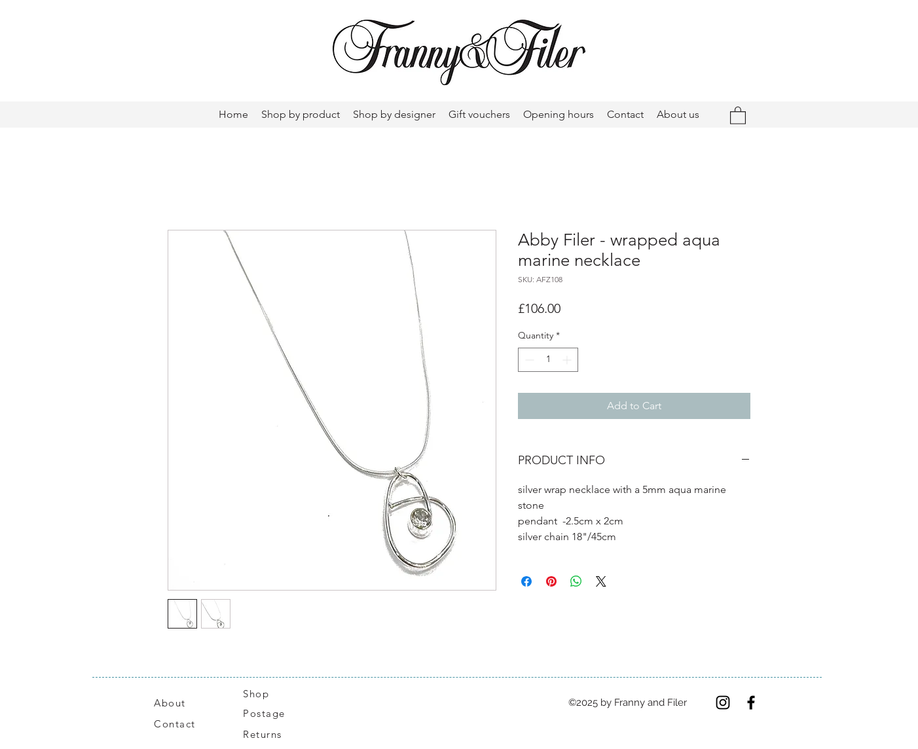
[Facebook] (751, 702)
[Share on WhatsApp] (576, 581)
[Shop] (264, 693)
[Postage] (271, 713)
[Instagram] (723, 702)
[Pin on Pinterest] (551, 581)
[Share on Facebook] (526, 581)
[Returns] (269, 734)
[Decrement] (528, 359)
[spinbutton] (548, 359)
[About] (185, 702)
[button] (738, 114)
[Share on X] (601, 581)
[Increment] (568, 359)
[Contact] (182, 723)
